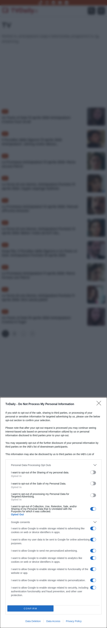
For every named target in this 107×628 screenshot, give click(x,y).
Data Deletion (33, 621)
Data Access (53, 621)
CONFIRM (30, 608)
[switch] (93, 472)
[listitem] (53, 465)
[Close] (100, 404)
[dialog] (53, 512)
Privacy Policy (74, 621)
